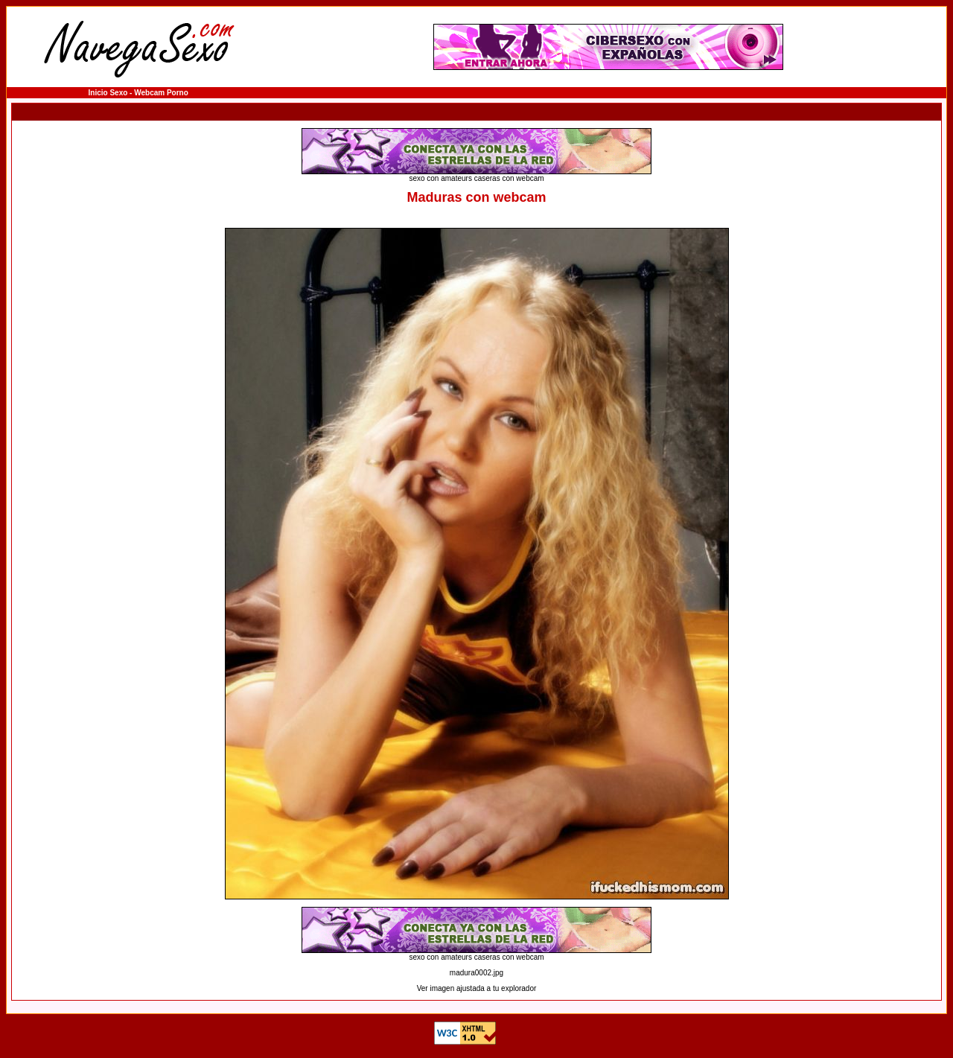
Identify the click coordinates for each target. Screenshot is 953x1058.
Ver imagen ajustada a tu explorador (477, 988)
